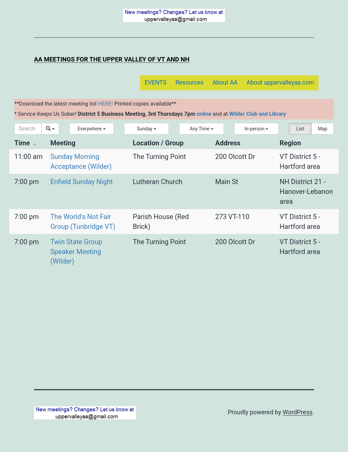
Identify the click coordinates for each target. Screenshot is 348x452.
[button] (91, 128)
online (203, 114)
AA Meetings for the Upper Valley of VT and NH (111, 59)
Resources (189, 82)
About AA (225, 82)
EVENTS (155, 82)
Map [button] (322, 128)
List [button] (300, 128)
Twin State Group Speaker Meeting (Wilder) (76, 251)
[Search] (28, 128)
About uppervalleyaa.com (280, 82)
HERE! (105, 104)
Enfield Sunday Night (81, 182)
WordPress (297, 412)
